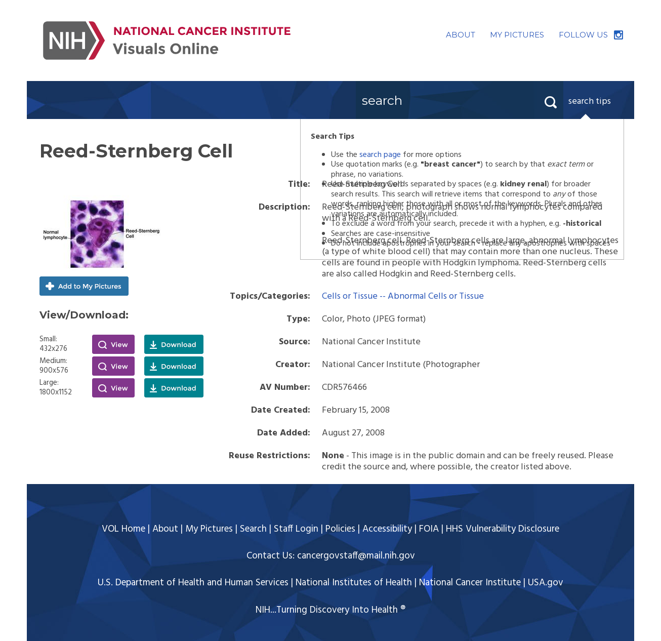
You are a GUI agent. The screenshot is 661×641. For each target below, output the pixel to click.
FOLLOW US (583, 34)
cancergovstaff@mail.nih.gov (356, 556)
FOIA (429, 529)
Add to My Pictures (84, 286)
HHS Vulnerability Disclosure (502, 529)
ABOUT (460, 34)
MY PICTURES (517, 34)
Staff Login (296, 529)
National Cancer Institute (470, 582)
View (113, 344)
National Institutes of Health (354, 582)
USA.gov (545, 582)
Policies (340, 529)
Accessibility (387, 529)
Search (253, 529)
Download (173, 344)
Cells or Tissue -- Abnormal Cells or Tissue (403, 296)
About (165, 529)
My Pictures (209, 529)
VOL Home (123, 529)
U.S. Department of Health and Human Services (193, 582)
